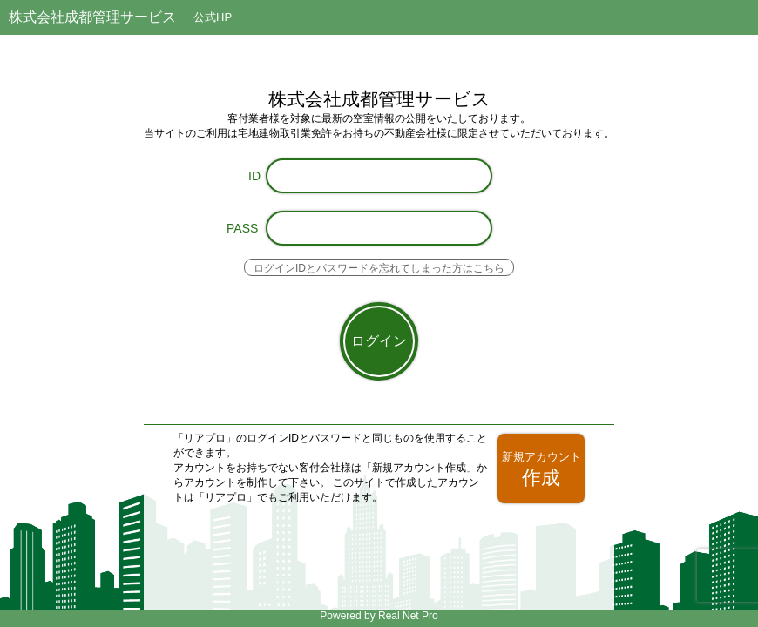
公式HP (212, 17)
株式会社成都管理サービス (92, 17)
